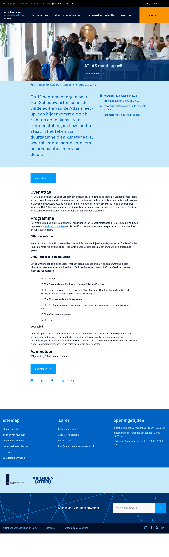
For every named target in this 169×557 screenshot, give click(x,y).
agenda (67, 84)
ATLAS (34, 197)
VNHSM (35, 3)
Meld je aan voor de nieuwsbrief (78, 507)
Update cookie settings (76, 528)
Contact (23, 3)
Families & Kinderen (13, 440)
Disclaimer (51, 528)
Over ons (8, 452)
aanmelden (43, 178)
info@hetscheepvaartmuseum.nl (76, 446)
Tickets (156, 15)
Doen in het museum (14, 435)
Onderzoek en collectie (15, 446)
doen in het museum (48, 84)
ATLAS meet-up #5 (86, 84)
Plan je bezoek (11, 429)
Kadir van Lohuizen (55, 226)
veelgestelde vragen (14, 458)
